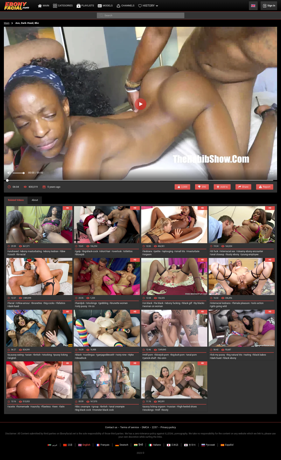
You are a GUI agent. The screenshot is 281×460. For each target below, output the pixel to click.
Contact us (111, 427)
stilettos (128, 251)
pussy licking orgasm (154, 406)
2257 (155, 427)
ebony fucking (173, 303)
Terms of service (129, 427)
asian (29, 354)
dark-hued (14, 306)
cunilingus (89, 354)
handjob (80, 303)
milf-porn (148, 354)
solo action (257, 303)
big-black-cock (90, 251)
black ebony (230, 358)
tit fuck (214, 251)
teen (55, 406)
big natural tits (235, 354)
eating (248, 354)
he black (159, 303)
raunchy (36, 406)
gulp (78, 251)
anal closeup (217, 254)
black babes (260, 354)
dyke (131, 354)
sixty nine (121, 354)
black (79, 354)
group (96, 406)
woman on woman (153, 306)
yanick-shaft (150, 358)
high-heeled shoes (187, 406)
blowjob (80, 254)
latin (62, 406)
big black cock (83, 410)
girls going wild (219, 306)
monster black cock (103, 410)
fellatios (61, 303)
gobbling (103, 303)
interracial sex (228, 251)
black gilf (187, 303)
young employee (250, 254)
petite (157, 251)
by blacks (199, 303)
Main (7, 23)
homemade (23, 406)
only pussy (81, 306)
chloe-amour (23, 303)
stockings (92, 303)
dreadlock (81, 358)
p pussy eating (16, 354)
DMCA (145, 427)
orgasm (147, 254)
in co (92, 306)
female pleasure (241, 303)
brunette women (119, 303)
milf (158, 410)
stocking (47, 354)
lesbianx (148, 251)
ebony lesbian (51, 251)
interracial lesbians (220, 303)
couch (12, 254)
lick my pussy (218, 354)
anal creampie (117, 406)
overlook (117, 251)
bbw (63, 251)
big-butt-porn (178, 354)
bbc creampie (83, 406)
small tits (180, 251)
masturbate (193, 251)
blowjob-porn (162, 354)
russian (171, 406)
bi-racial (21, 254)
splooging (168, 251)
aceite (12, 406)
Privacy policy (168, 427)
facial (11, 303)
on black (148, 303)
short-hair (105, 251)
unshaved (13, 251)
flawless (46, 406)
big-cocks (49, 303)
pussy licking (61, 354)
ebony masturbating (31, 251)
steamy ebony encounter (250, 251)
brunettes (37, 303)
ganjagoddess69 (105, 354)
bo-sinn (162, 358)
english (12, 358)
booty (165, 410)
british (37, 354)
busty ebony (233, 254)
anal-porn (192, 354)
